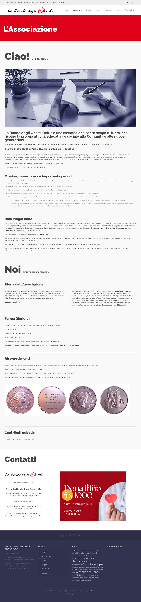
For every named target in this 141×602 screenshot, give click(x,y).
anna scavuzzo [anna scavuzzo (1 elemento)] (87, 550)
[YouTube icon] (133, 3)
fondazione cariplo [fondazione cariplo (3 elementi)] (93, 564)
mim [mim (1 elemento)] (73, 575)
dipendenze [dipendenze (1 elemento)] (75, 559)
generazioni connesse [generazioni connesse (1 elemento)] (85, 567)
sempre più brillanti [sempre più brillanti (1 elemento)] (94, 577)
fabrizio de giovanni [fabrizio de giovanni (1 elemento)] (77, 564)
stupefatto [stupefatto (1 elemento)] (75, 580)
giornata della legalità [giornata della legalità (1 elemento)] (81, 569)
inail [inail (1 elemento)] (97, 569)
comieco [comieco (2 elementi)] (96, 553)
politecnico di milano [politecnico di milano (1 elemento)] (77, 577)
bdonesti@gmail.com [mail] (58, 2)
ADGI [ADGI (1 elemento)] (73, 550)
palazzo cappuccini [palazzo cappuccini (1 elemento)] (88, 575)
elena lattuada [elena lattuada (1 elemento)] (92, 562)
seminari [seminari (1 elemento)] (86, 577)
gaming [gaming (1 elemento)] (74, 567)
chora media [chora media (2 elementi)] (86, 553)
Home (44, 552)
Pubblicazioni (46, 569)
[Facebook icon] (127, 3)
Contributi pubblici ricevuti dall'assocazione (19, 439)
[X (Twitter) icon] (130, 3)
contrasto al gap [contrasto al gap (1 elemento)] (86, 555)
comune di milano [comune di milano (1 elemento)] (77, 555)
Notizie (44, 560)
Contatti (44, 573)
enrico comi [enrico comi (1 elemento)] (99, 562)
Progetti (44, 565)
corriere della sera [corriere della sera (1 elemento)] (97, 555)
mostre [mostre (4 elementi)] (79, 574)
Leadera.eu (92, 591)
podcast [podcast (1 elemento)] (97, 575)
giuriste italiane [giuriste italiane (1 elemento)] (91, 569)
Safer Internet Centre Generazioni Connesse (67, 144)
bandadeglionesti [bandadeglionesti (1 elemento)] (96, 550)
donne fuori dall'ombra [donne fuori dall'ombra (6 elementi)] (83, 559)
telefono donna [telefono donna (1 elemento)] (82, 580)
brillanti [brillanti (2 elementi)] (77, 553)
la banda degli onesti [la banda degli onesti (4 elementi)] (88, 571)
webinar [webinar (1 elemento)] (89, 580)
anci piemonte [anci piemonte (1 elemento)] (79, 550)
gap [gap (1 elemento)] (77, 567)
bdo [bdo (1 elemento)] (73, 553)
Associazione (46, 556)
